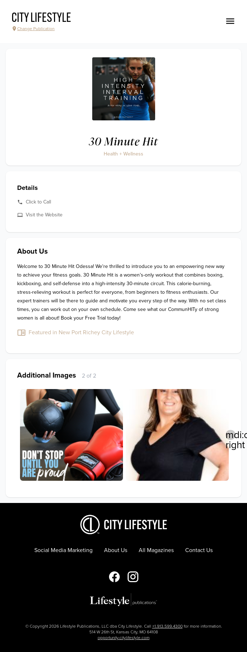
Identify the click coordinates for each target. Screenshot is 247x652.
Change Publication (33, 29)
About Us (115, 550)
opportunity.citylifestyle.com (123, 637)
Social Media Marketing (63, 550)
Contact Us (199, 550)
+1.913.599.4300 (167, 626)
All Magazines (156, 550)
